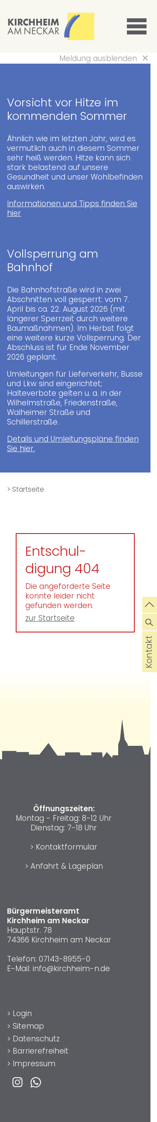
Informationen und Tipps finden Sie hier (72, 208)
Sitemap (28, 1026)
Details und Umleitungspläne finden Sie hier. (73, 444)
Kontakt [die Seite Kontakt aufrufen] (149, 664)
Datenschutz (36, 1039)
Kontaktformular (66, 847)
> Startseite (25, 489)
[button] (138, 26)
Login (22, 1013)
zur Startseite (50, 618)
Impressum (34, 1063)
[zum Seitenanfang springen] (149, 604)
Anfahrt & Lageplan (67, 866)
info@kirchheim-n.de (71, 968)
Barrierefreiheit (40, 1051)
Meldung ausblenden (98, 58)
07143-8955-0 (64, 959)
